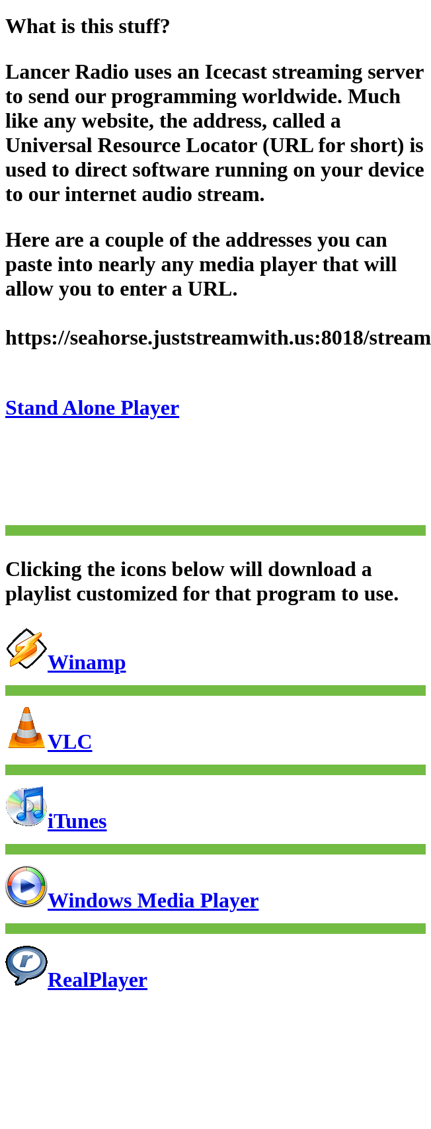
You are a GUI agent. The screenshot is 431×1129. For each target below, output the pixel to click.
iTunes (56, 821)
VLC (49, 741)
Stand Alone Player (92, 407)
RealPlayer (76, 979)
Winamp (65, 662)
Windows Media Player (131, 900)
